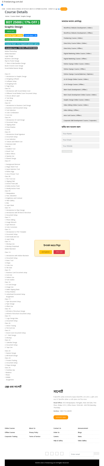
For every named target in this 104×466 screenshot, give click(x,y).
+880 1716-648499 (11, 453)
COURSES (8, 9)
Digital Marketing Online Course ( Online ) (77, 53)
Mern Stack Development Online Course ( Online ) (80, 95)
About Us (32, 428)
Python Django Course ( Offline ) (75, 69)
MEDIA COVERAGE (16, 9)
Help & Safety (58, 441)
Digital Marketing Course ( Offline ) (75, 59)
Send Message (67, 151)
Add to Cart (10, 31)
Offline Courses (10, 432)
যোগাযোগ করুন (61, 417)
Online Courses (10, 428)
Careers (56, 436)
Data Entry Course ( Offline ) (73, 48)
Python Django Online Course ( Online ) (77, 64)
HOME (3, 9)
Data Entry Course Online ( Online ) (75, 43)
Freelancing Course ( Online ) (73, 38)
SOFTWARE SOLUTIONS (41, 9)
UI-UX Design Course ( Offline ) (74, 84)
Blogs (80, 432)
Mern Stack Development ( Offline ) (75, 90)
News (80, 436)
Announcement (83, 428)
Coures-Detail (15, 16)
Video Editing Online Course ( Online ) (76, 105)
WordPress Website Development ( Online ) (78, 28)
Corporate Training (11, 436)
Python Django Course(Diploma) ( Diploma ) (78, 74)
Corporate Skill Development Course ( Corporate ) (80, 120)
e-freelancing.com (27, 453)
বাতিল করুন (59, 252)
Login (56, 9)
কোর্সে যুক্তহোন (64, 9)
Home (7, 16)
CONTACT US (51, 9)
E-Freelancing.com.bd (12, 1)
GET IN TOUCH (25, 9)
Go (96, 453)
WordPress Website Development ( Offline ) (78, 33)
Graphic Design (26, 16)
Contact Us (57, 428)
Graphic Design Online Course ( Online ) (77, 100)
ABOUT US (32, 9)
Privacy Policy (33, 432)
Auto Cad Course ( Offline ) (73, 115)
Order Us (56, 432)
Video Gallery (82, 441)
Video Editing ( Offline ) (71, 110)
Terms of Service (34, 436)
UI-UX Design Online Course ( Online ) (76, 79)
